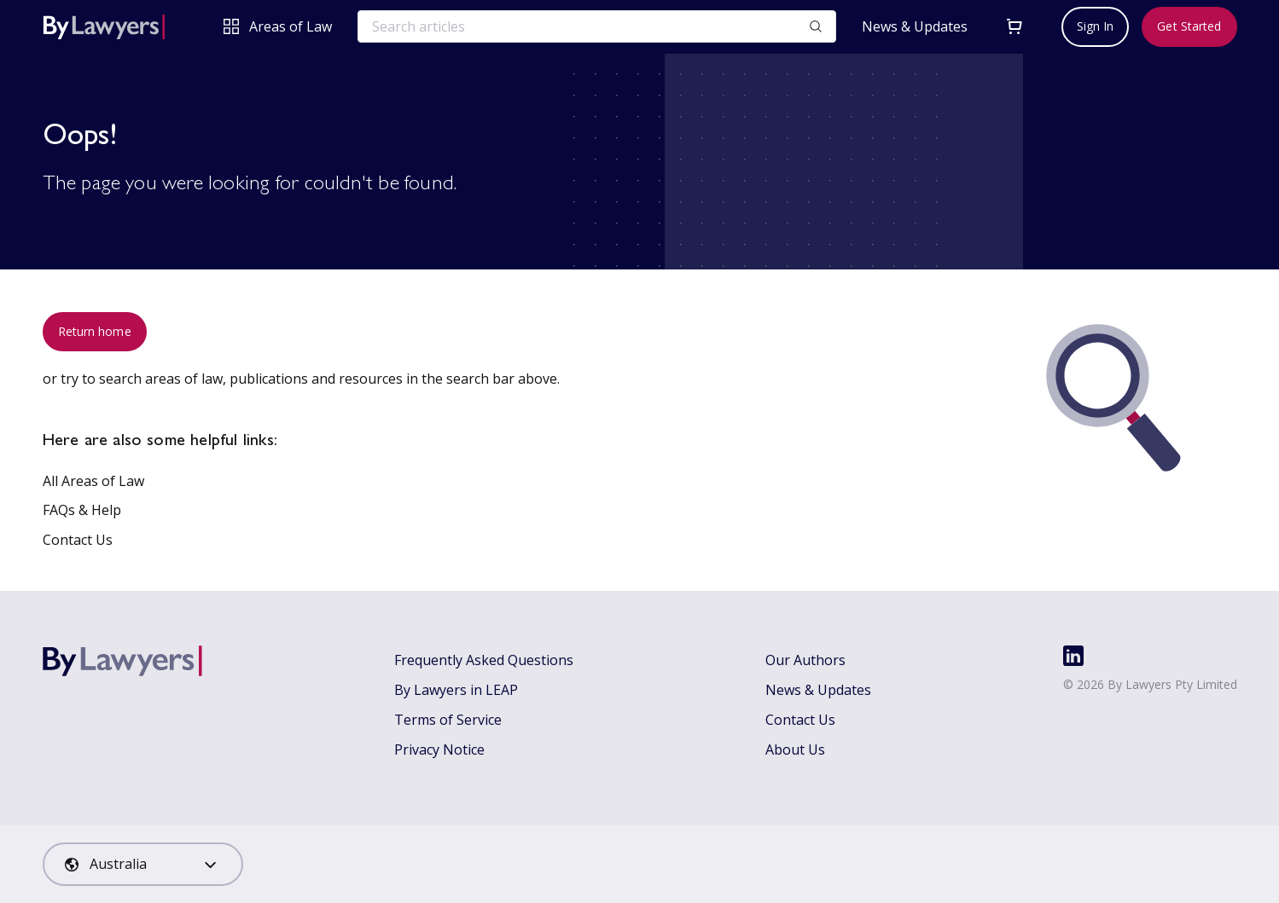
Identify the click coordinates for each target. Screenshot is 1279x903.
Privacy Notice (439, 749)
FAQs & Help (82, 510)
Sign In (1095, 26)
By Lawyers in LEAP (456, 689)
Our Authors (805, 660)
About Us (795, 749)
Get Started (1189, 26)
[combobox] (143, 864)
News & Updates (915, 27)
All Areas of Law (93, 481)
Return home (94, 331)
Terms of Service (448, 719)
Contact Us (78, 539)
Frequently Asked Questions (483, 660)
